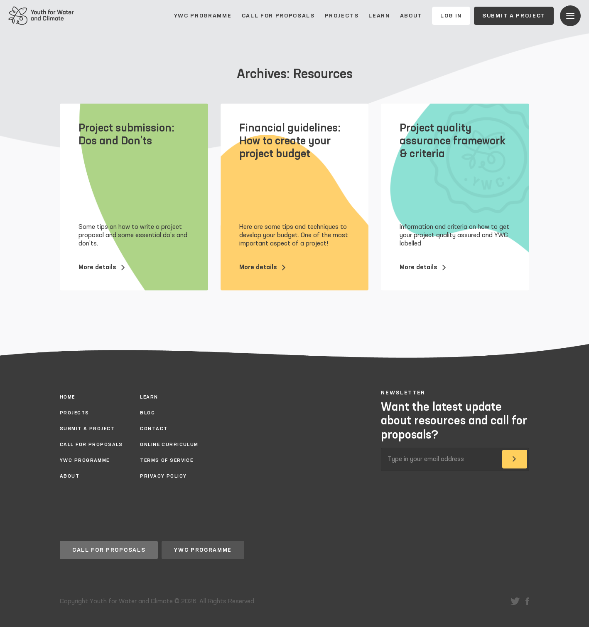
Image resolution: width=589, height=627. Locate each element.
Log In (451, 16)
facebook (527, 601)
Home (67, 397)
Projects (341, 16)
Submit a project (513, 16)
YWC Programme (203, 16)
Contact (153, 428)
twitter (515, 601)
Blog (147, 413)
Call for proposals (278, 16)
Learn (379, 16)
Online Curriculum (169, 444)
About (411, 16)
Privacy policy (163, 476)
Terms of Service (166, 460)
